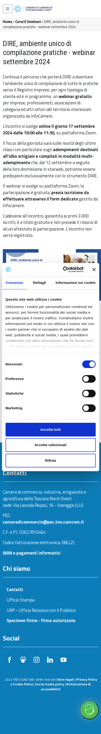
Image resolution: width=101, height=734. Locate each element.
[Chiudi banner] (94, 269)
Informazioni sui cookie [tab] (76, 283)
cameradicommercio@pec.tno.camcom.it (43, 522)
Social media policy (49, 684)
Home (7, 21)
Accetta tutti (50, 429)
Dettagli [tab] (39, 283)
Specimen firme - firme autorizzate (41, 620)
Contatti (15, 589)
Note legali (65, 679)
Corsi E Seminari (28, 21)
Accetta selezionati (50, 445)
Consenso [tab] (14, 283)
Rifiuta (50, 460)
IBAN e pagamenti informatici (32, 553)
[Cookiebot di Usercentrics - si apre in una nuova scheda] (63, 269)
